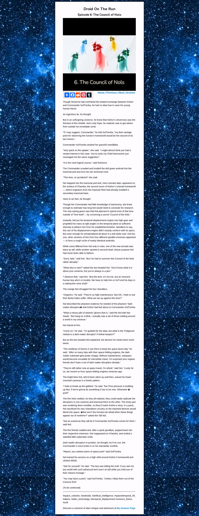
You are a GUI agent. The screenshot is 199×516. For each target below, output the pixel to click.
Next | (122, 92)
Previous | (112, 92)
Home (101, 92)
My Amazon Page (126, 508)
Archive (130, 92)
